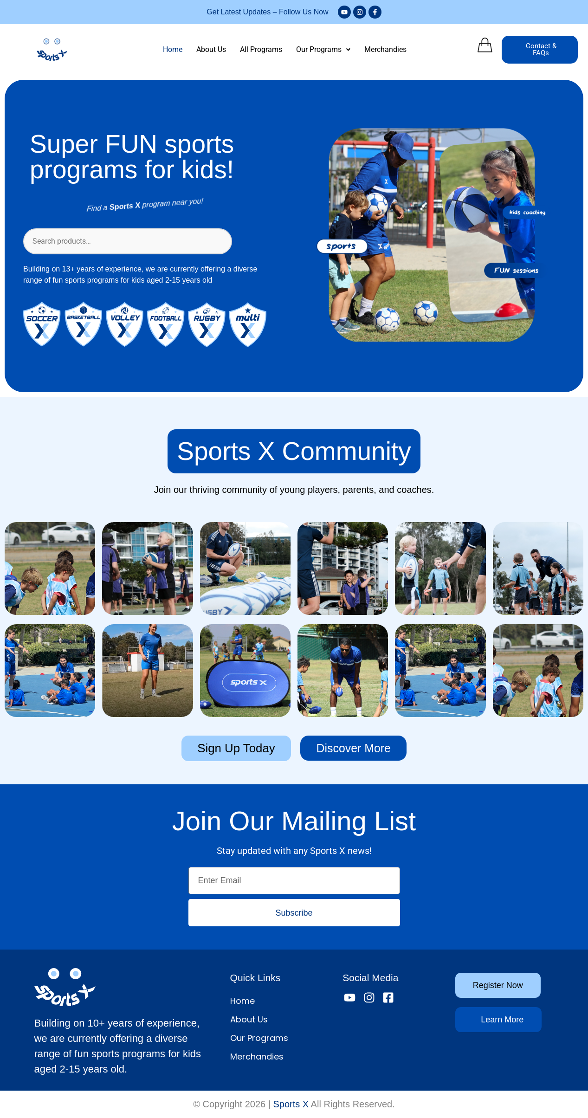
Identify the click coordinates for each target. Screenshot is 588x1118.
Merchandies (385, 49)
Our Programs (323, 49)
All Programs (261, 49)
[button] (323, 49)
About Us (211, 49)
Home (172, 49)
